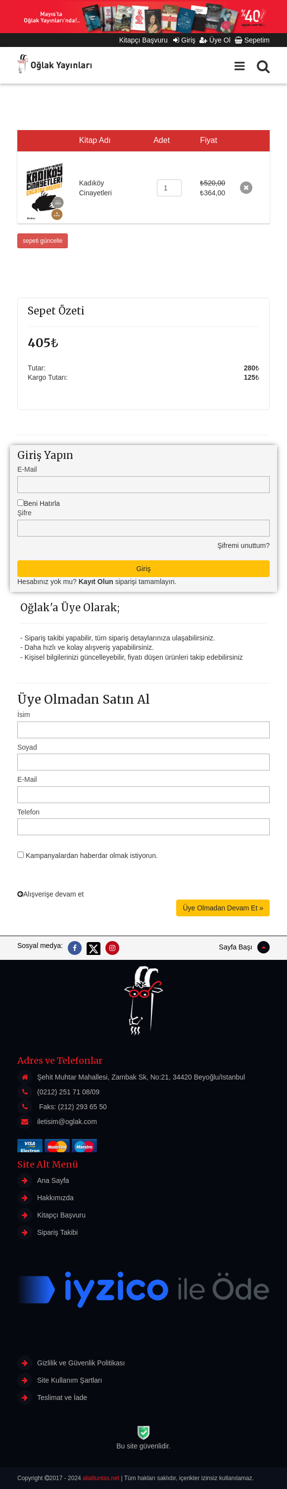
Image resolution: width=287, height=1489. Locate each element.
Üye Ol (215, 40)
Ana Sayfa (43, 1180)
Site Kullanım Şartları (59, 1380)
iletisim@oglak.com (67, 1122)
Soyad (27, 747)
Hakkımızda (45, 1197)
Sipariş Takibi (47, 1232)
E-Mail (27, 469)
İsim (23, 715)
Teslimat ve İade (52, 1397)
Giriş (184, 40)
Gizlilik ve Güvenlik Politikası (71, 1362)
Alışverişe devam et (50, 894)
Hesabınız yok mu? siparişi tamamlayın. (96, 582)
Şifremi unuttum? (243, 545)
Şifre (24, 513)
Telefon (28, 812)
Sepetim (252, 40)
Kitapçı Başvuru (146, 40)
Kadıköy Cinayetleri (95, 188)
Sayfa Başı (244, 947)
